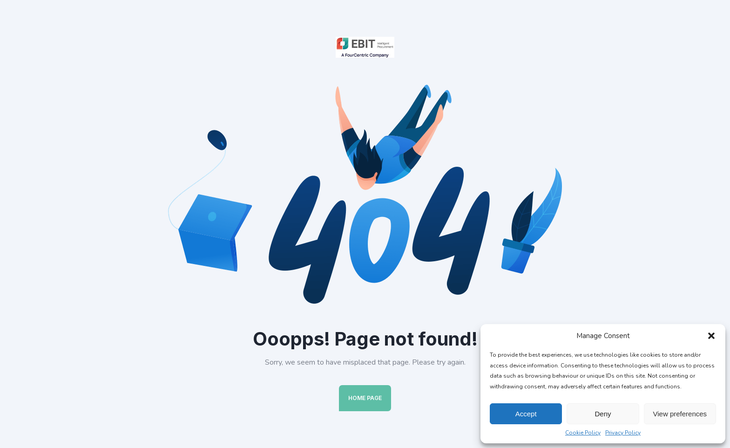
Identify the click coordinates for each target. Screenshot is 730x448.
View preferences (680, 414)
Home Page (365, 397)
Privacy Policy (623, 432)
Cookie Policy (583, 432)
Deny (603, 414)
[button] (711, 335)
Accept (526, 414)
